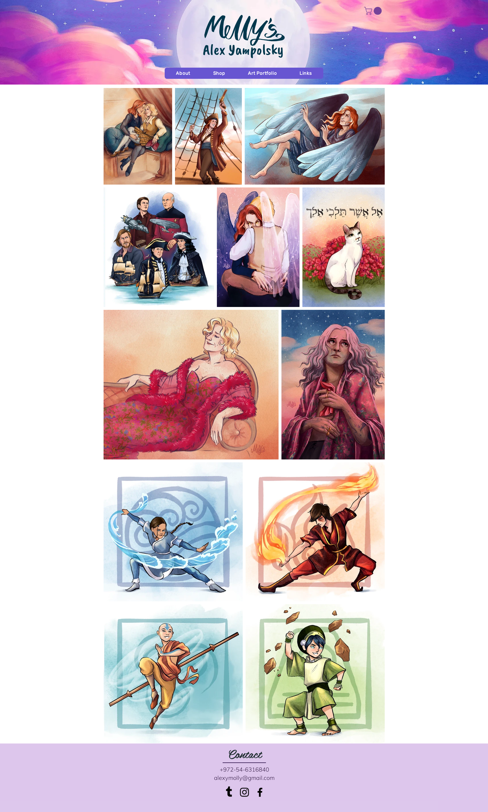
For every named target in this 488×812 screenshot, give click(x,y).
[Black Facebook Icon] (260, 792)
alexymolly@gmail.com (244, 777)
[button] (374, 11)
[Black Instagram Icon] (244, 792)
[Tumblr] (229, 792)
